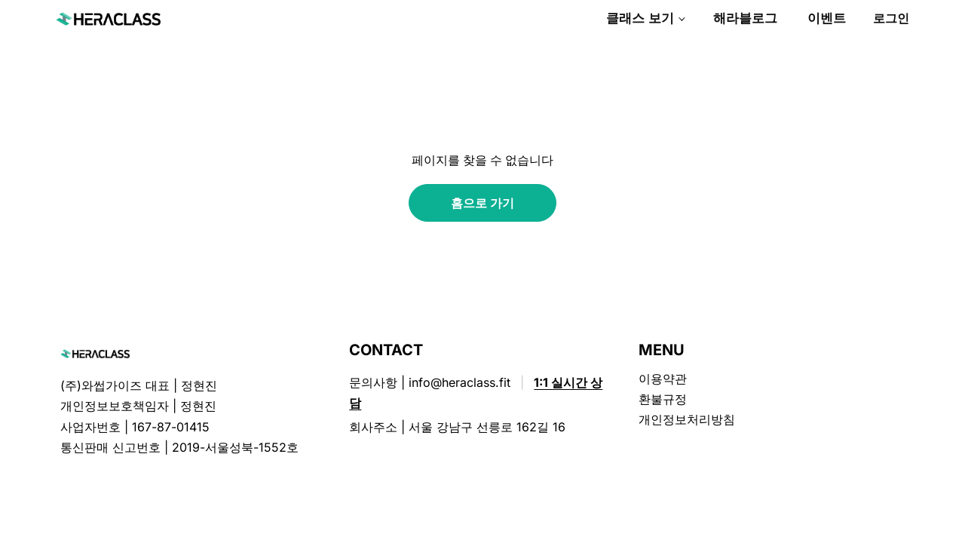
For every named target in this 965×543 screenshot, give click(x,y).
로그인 (891, 18)
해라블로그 (745, 18)
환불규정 (663, 398)
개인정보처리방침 (687, 419)
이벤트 (826, 18)
